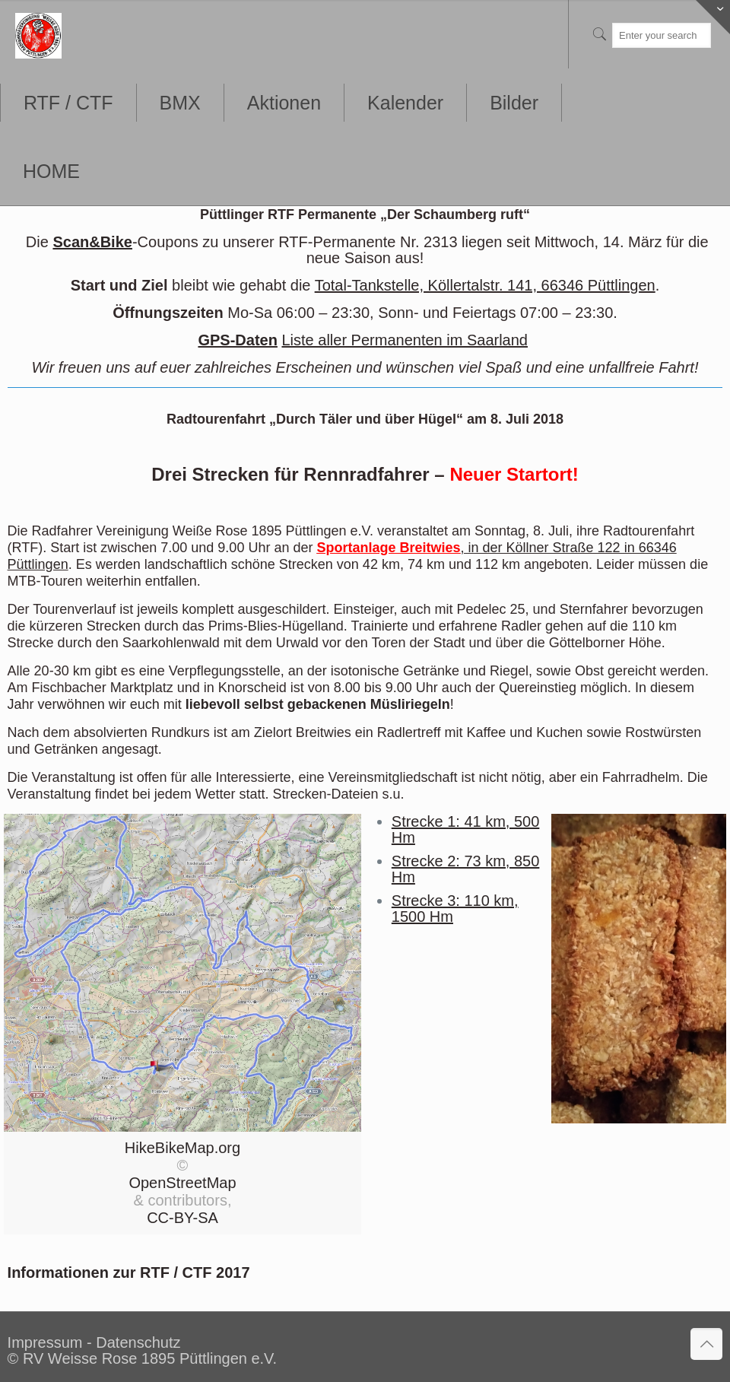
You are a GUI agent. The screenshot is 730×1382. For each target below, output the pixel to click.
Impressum (45, 1342)
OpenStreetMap (182, 1182)
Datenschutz (138, 1342)
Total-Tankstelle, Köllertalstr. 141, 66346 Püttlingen (485, 285)
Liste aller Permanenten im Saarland (404, 340)
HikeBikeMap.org (182, 1147)
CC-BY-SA (182, 1217)
